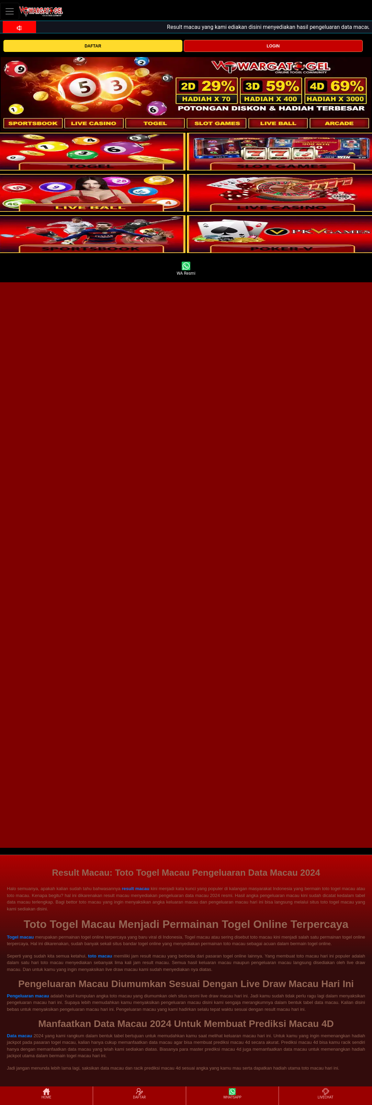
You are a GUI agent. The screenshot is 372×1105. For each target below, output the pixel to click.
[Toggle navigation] (9, 11)
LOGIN (273, 46)
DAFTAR (92, 46)
